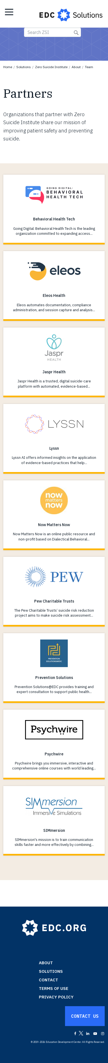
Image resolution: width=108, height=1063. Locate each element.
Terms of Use (53, 988)
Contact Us (85, 1016)
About (76, 67)
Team (89, 67)
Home (7, 67)
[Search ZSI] (52, 32)
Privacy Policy (56, 997)
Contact (48, 979)
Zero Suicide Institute (51, 67)
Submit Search (76, 33)
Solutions (23, 67)
